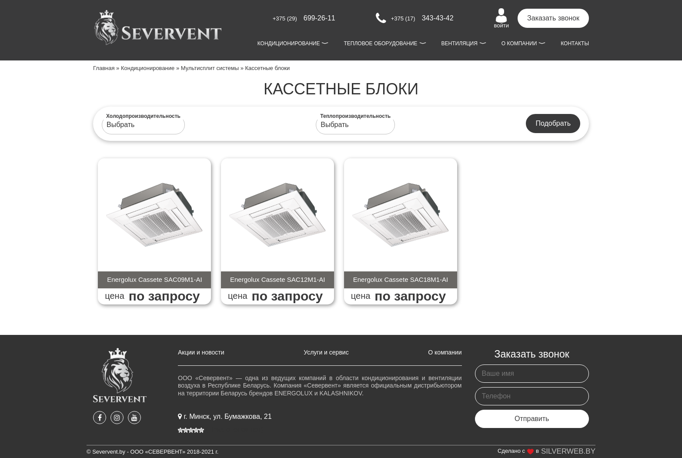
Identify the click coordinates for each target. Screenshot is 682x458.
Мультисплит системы (210, 68)
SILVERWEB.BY (568, 451)
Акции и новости (201, 352)
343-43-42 (415, 18)
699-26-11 (304, 18)
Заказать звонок (553, 18)
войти (501, 18)
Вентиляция (459, 43)
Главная (103, 68)
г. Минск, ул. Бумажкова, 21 (225, 416)
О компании (519, 43)
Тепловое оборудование (380, 43)
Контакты (575, 43)
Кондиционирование (288, 43)
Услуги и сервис (326, 352)
